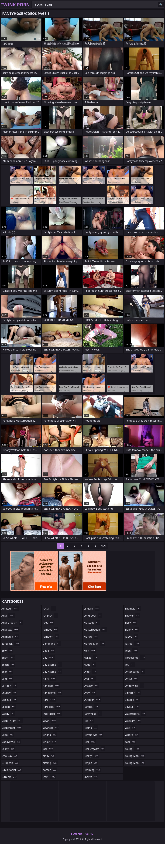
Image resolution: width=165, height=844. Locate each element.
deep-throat (12, 720)
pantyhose (93, 713)
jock (48, 748)
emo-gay (9, 755)
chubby (9, 692)
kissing (50, 762)
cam (7, 678)
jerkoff (49, 741)
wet (130, 727)
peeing (91, 727)
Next (104, 545)
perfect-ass (93, 734)
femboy (50, 629)
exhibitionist (11, 769)
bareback (10, 643)
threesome (135, 657)
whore (132, 734)
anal (8, 615)
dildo (7, 734)
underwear (134, 685)
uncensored (135, 671)
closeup (9, 699)
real (90, 741)
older (90, 671)
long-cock (93, 615)
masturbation (95, 629)
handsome (52, 692)
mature (91, 636)
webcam (133, 720)
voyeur (132, 706)
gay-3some (52, 664)
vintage (132, 699)
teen (131, 650)
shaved (91, 777)
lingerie (92, 608)
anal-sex (10, 629)
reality (91, 755)
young (132, 748)
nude (90, 664)
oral (90, 678)
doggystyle (11, 741)
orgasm (91, 685)
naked (90, 657)
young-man (135, 755)
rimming (92, 769)
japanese (51, 727)
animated (10, 636)
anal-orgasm (12, 622)
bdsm (8, 657)
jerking (50, 734)
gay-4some (52, 671)
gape (49, 650)
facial (49, 608)
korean (50, 769)
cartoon (9, 685)
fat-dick (50, 615)
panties (91, 706)
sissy (131, 622)
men (90, 650)
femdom (51, 636)
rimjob (91, 762)
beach (8, 664)
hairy (49, 678)
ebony (8, 748)
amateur (10, 608)
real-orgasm (94, 748)
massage (92, 622)
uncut (131, 678)
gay (49, 657)
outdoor (92, 699)
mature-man (94, 643)
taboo (131, 636)
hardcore (52, 706)
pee (89, 720)
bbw (7, 650)
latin (49, 777)
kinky (49, 755)
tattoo (132, 643)
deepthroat (11, 727)
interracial (52, 713)
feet (48, 622)
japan (49, 720)
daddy (8, 713)
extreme (9, 777)
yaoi (130, 741)
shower (132, 615)
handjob (51, 685)
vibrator (133, 692)
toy (130, 664)
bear (7, 671)
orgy (90, 692)
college (8, 706)
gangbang (52, 643)
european (10, 762)
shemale (133, 608)
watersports (135, 713)
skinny (132, 629)
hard (49, 699)
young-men (135, 762)
